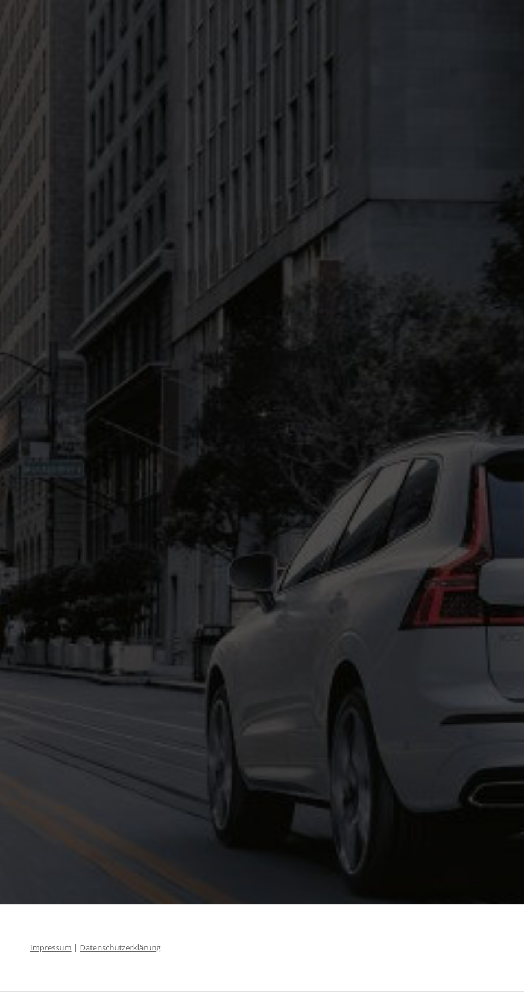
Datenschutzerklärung (120, 947)
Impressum (51, 947)
